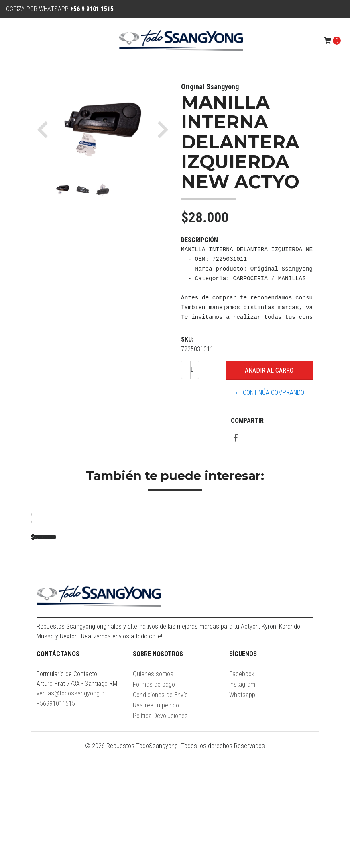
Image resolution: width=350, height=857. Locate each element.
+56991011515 (56, 810)
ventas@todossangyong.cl (71, 799)
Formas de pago (154, 790)
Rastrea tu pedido (156, 811)
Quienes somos (153, 780)
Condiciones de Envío (160, 801)
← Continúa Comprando (269, 392)
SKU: (187, 339)
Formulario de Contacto (67, 780)
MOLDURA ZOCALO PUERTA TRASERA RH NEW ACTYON (86, 624)
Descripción (199, 240)
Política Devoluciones (160, 822)
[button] (46, 129)
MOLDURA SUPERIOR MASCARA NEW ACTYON (199, 624)
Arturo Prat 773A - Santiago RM (77, 789)
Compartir (247, 420)
